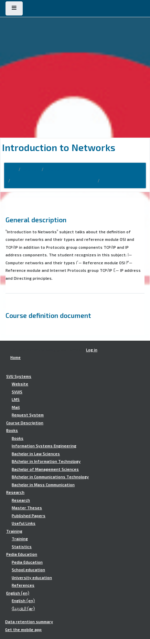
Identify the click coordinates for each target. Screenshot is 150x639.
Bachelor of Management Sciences (45, 469)
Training (14, 531)
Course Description (64, 169)
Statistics (22, 547)
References (23, 585)
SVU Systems (18, 376)
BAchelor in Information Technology (46, 461)
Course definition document (48, 315)
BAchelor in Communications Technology (50, 477)
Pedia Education (21, 554)
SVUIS (17, 392)
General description (36, 219)
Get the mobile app (23, 629)
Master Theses (27, 508)
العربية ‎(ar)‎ (23, 608)
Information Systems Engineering (44, 446)
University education (32, 578)
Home (11, 169)
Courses (31, 169)
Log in (91, 350)
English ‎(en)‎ (17, 593)
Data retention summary (29, 622)
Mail (16, 407)
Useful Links (23, 523)
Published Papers (28, 516)
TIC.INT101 (110, 181)
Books (12, 430)
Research (15, 492)
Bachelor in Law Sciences (36, 454)
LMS (16, 399)
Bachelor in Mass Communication (43, 485)
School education (28, 570)
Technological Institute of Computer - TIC (54, 181)
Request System (28, 415)
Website (20, 384)
